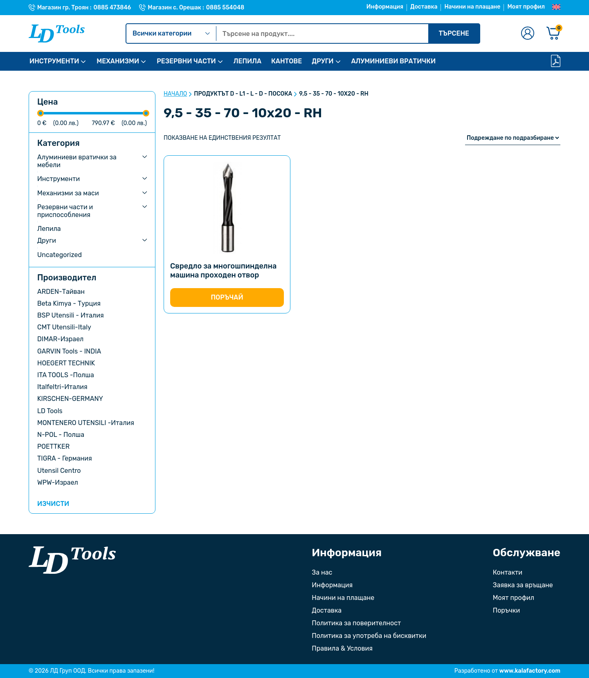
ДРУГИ (322, 61)
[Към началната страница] (72, 560)
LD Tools (50, 411)
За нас (322, 572)
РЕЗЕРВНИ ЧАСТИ (186, 61)
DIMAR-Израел (60, 339)
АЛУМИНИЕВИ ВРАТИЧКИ (393, 61)
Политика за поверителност (356, 623)
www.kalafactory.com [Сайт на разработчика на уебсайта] (529, 670)
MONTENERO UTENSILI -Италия (85, 423)
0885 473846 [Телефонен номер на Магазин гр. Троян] (112, 8)
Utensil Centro (59, 470)
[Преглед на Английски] (556, 7)
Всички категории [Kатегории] (171, 33)
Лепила (49, 229)
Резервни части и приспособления (65, 211)
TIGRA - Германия (64, 458)
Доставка (423, 6)
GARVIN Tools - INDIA (69, 351)
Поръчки (506, 610)
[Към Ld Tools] (57, 34)
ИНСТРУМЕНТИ (54, 61)
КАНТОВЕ (286, 61)
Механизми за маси (68, 193)
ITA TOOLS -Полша (65, 375)
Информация (384, 6)
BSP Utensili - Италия (70, 315)
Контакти (507, 572)
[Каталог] (555, 61)
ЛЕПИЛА (247, 61)
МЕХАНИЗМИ (118, 61)
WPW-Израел (57, 482)
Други (46, 240)
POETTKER (53, 446)
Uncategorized (59, 255)
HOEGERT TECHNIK (66, 363)
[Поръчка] (512, 138)
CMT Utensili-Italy (64, 327)
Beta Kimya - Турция (69, 303)
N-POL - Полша (60, 435)
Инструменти (58, 179)
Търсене (453, 33)
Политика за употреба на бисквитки (369, 636)
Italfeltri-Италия (62, 387)
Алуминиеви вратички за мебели (77, 161)
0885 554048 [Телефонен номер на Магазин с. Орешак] (225, 8)
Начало (175, 94)
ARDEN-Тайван (61, 291)
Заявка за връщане (523, 585)
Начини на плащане (472, 6)
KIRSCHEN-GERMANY (70, 399)
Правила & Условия (342, 648)
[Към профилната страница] (527, 34)
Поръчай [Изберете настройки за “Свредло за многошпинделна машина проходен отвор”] (227, 297)
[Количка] (553, 34)
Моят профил (526, 6)
